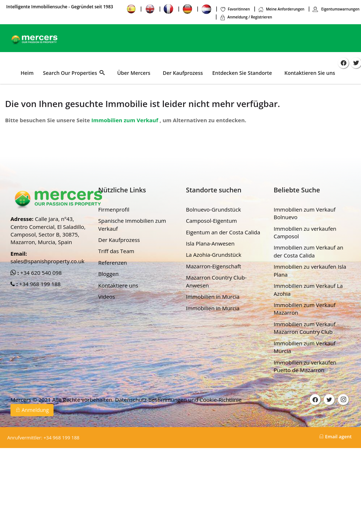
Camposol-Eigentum (211, 220)
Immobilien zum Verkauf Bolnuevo (305, 213)
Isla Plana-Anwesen (210, 243)
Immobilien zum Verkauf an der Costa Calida (308, 251)
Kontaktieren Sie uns (309, 72)
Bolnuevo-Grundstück (213, 209)
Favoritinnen (235, 9)
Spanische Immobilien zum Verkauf (132, 224)
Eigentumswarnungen (335, 9)
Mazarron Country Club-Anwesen (216, 281)
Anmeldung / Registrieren (246, 17)
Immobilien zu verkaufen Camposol (305, 232)
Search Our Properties (74, 72)
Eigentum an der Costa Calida (223, 231)
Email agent (335, 436)
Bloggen (108, 273)
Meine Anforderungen (281, 9)
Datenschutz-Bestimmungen (151, 399)
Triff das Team (116, 251)
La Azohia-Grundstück (213, 254)
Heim (27, 72)
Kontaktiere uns (118, 285)
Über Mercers (133, 72)
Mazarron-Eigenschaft (213, 266)
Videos (106, 296)
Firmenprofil (113, 209)
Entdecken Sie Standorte (242, 72)
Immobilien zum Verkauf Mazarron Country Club (305, 327)
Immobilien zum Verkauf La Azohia (308, 289)
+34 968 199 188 (39, 283)
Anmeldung (32, 409)
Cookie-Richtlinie (221, 399)
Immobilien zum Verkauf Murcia (305, 346)
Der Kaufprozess (183, 72)
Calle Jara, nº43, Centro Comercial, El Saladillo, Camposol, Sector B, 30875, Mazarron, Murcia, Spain (47, 230)
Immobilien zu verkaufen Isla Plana (310, 270)
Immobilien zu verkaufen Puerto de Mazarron (305, 365)
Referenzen (112, 262)
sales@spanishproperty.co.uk (47, 261)
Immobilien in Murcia (212, 296)
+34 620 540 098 (40, 272)
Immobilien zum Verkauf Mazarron (305, 308)
